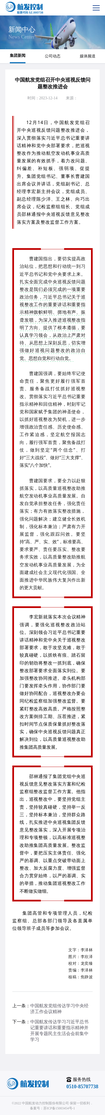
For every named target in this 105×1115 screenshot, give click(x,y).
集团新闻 (17, 55)
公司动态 (52, 56)
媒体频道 (87, 56)
